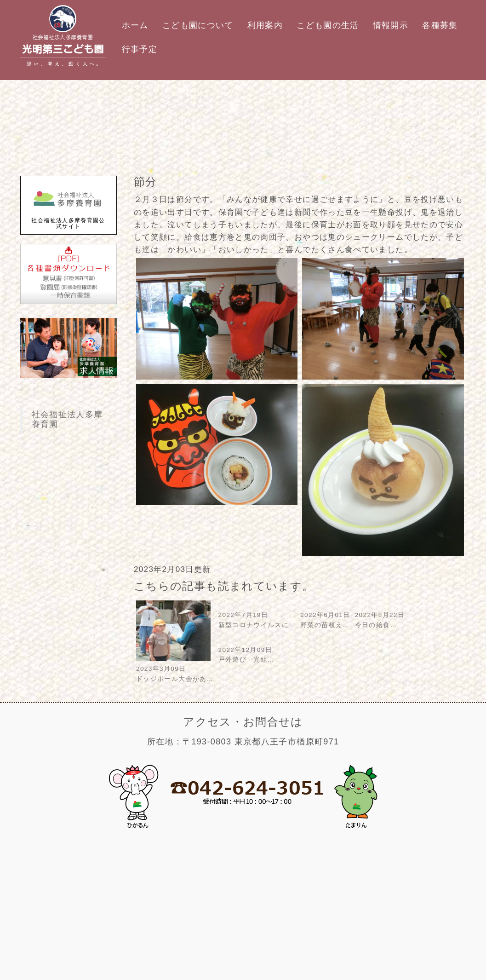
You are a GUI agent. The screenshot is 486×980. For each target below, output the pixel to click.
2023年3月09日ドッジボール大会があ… (175, 669)
